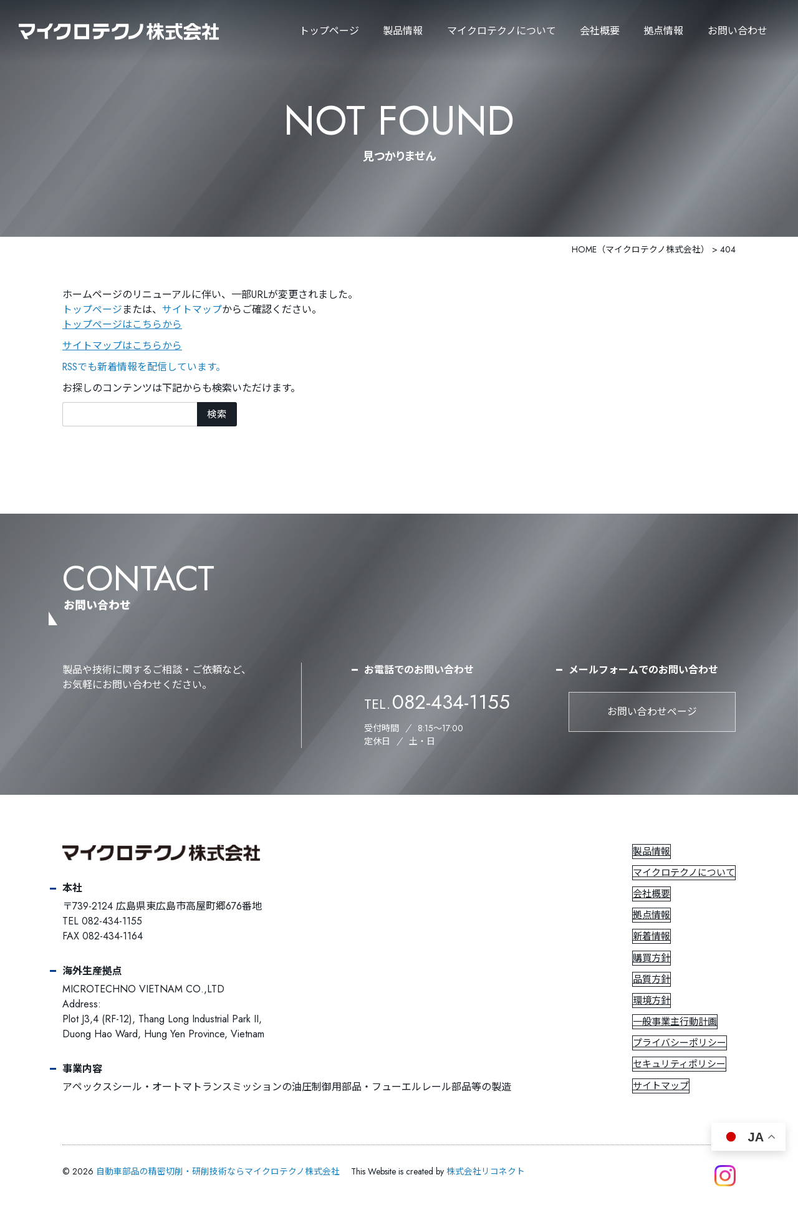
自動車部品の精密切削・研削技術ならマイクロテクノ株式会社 (218, 1172)
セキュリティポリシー (679, 1065)
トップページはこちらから (122, 324)
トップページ (329, 31)
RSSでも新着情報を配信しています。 (145, 367)
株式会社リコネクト (485, 1172)
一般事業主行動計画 (675, 1022)
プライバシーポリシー (680, 1043)
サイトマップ (192, 309)
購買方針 (652, 959)
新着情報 (652, 937)
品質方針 (652, 980)
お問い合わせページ (652, 712)
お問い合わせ (737, 31)
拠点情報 (663, 31)
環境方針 (652, 1001)
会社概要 (600, 31)
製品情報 (403, 31)
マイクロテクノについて (684, 873)
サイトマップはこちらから (122, 345)
